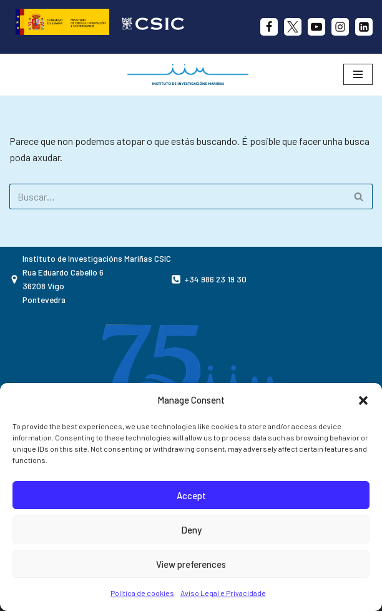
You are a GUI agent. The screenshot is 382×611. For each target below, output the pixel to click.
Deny (191, 529)
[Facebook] (269, 27)
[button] (363, 400)
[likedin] (364, 27)
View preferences (191, 564)
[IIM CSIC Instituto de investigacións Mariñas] (191, 74)
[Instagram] (340, 27)
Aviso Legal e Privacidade (223, 593)
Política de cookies (142, 593)
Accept (191, 495)
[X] (292, 27)
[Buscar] (177, 196)
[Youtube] (316, 27)
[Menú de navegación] (358, 74)
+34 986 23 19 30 (215, 279)
